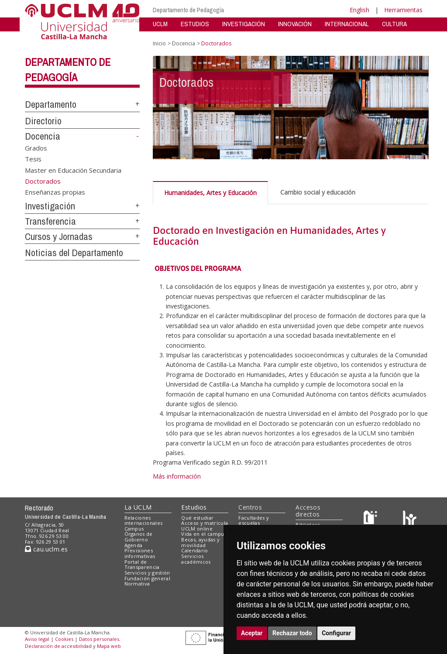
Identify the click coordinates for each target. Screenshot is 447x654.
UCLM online (197, 528)
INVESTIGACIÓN (243, 23)
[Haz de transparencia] (372, 519)
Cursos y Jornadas (59, 236)
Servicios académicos (195, 559)
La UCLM (138, 507)
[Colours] (410, 519)
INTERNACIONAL (347, 23)
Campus (134, 528)
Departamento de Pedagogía (188, 9)
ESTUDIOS (195, 23)
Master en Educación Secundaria (73, 169)
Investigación (50, 205)
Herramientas (403, 10)
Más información (177, 476)
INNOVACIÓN (295, 23)
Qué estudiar (197, 517)
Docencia (42, 136)
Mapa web (109, 646)
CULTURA (394, 23)
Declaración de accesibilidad (58, 646)
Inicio (159, 43)
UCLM (160, 23)
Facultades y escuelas (253, 520)
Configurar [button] (336, 633)
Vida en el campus (204, 534)
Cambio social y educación (317, 192)
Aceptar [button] (252, 633)
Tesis (33, 158)
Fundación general (147, 578)
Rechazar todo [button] (292, 633)
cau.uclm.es (46, 549)
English (359, 10)
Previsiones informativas (139, 553)
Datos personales (99, 639)
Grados (36, 147)
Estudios (193, 507)
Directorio (43, 120)
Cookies (64, 639)
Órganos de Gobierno (138, 537)
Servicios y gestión (147, 572)
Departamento (50, 104)
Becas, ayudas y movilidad (200, 542)
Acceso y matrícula (204, 523)
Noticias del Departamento (74, 252)
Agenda (133, 545)
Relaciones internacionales (143, 520)
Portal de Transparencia (142, 564)
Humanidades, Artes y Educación (210, 192)
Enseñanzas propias (55, 192)
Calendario (194, 550)
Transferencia (50, 221)
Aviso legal (37, 639)
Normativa (137, 583)
